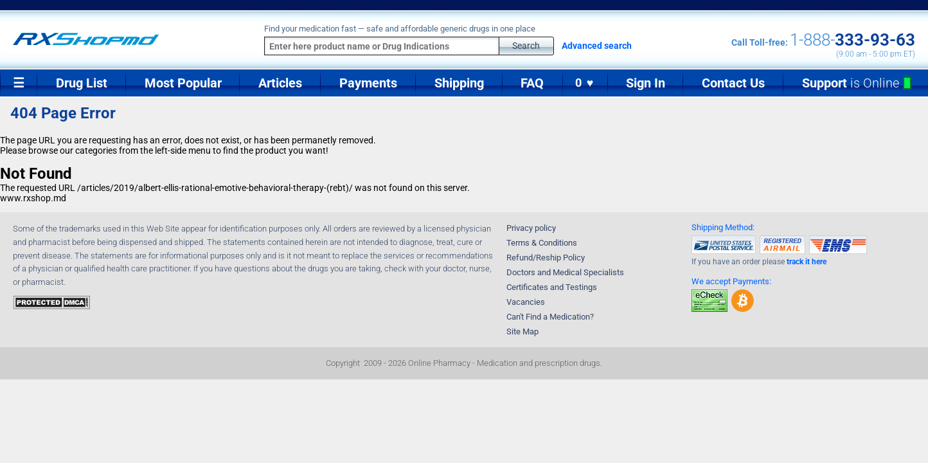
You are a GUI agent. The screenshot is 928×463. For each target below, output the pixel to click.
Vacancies (525, 302)
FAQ (532, 83)
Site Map (522, 331)
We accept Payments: (731, 281)
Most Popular (183, 83)
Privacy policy (531, 228)
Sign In (645, 83)
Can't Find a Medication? (550, 317)
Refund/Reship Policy (545, 257)
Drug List (81, 83)
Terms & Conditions (541, 243)
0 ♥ (585, 83)
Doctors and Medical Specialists (565, 272)
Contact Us (733, 83)
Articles (280, 83)
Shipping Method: (723, 227)
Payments (368, 83)
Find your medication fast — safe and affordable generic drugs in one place (399, 28)
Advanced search (597, 46)
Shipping (459, 83)
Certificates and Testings (551, 287)
